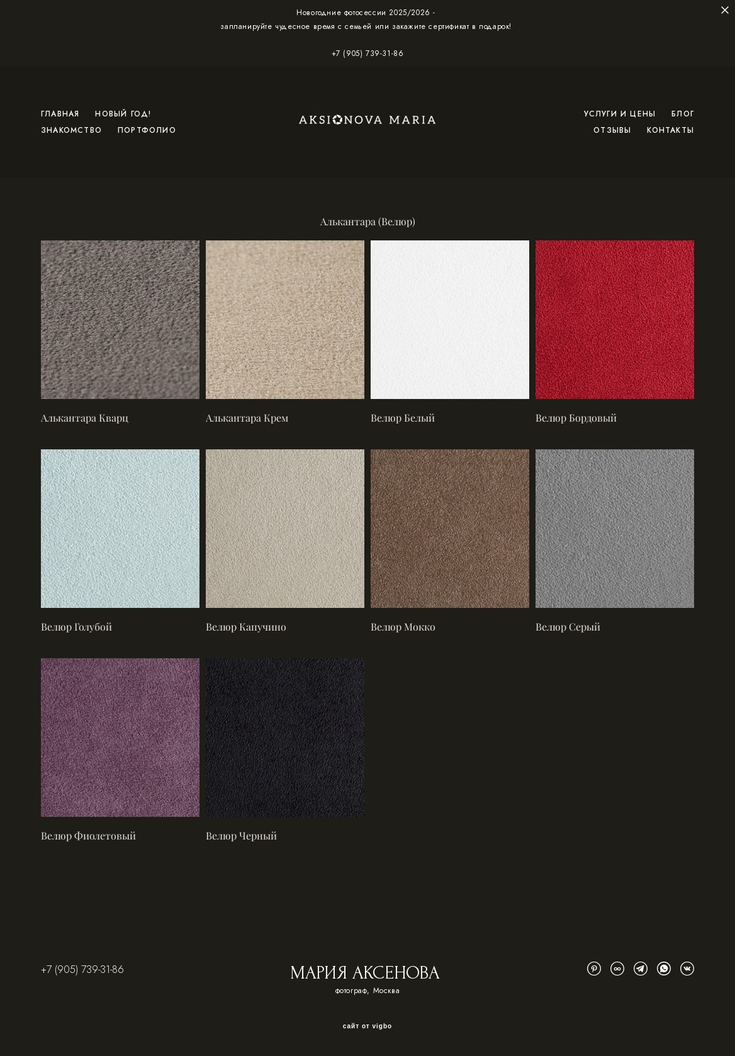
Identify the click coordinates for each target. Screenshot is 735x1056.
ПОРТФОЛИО (147, 130)
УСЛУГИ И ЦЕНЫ (620, 114)
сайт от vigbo (367, 1026)
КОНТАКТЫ (670, 130)
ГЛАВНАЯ (60, 114)
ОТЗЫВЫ (612, 130)
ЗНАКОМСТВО (71, 130)
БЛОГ (682, 114)
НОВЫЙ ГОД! (123, 114)
